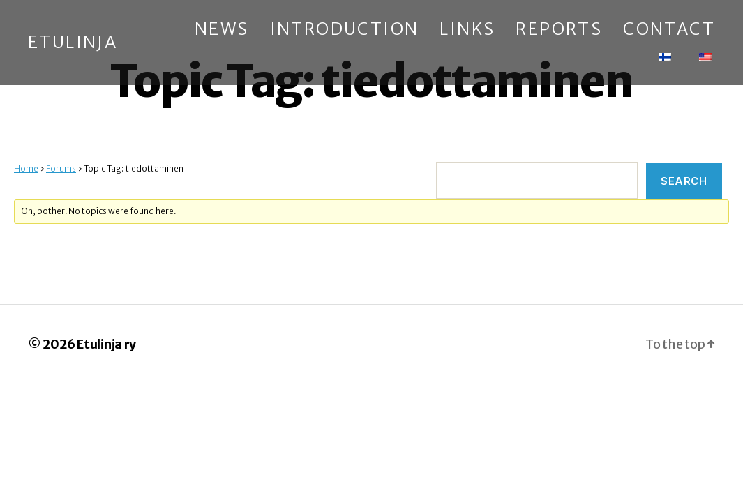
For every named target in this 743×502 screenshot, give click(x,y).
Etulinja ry (106, 344)
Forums (61, 168)
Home (26, 168)
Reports (559, 30)
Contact (669, 30)
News (222, 30)
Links (467, 30)
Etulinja (72, 42)
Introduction (344, 30)
